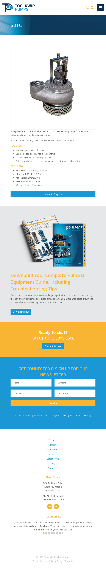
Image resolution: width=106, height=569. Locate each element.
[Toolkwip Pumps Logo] (18, 7)
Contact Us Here (53, 346)
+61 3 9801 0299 (55, 499)
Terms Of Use (40, 561)
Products (53, 440)
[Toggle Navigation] (100, 7)
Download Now (21, 311)
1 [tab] (43, 533)
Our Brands (53, 449)
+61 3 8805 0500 (59, 338)
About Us (53, 454)
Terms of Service (80, 415)
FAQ (53, 463)
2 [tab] (46, 533)
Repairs (53, 444)
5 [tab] (54, 533)
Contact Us (53, 468)
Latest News (53, 458)
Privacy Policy (63, 415)
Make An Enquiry (53, 194)
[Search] (92, 7)
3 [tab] (49, 533)
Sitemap (69, 561)
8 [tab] (62, 533)
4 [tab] (52, 533)
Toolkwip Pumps (62, 557)
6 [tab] (57, 533)
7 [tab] (60, 533)
